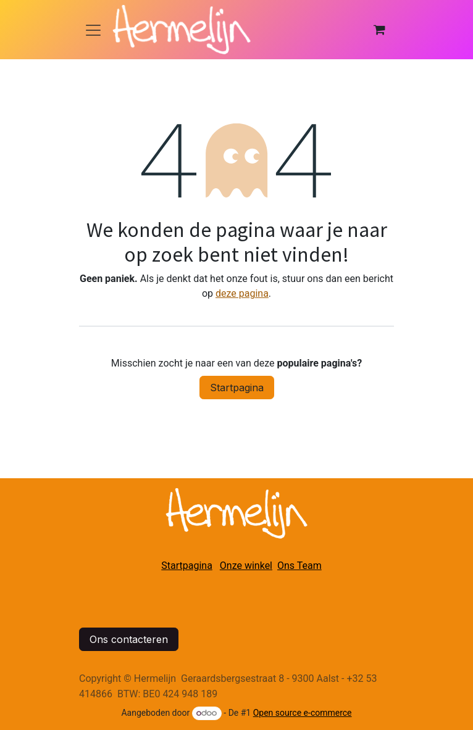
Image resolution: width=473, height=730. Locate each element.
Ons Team (299, 565)
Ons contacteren (129, 639)
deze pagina (242, 293)
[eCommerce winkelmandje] (379, 29)
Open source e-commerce (302, 713)
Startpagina (237, 387)
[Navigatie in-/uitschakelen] (93, 29)
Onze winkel (246, 565)
